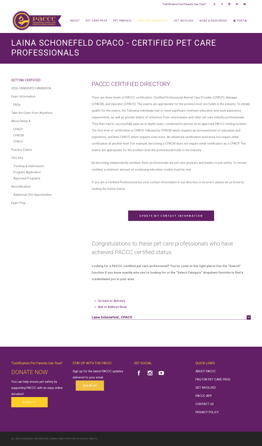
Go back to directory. (112, 301)
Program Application (27, 172)
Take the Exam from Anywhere (32, 113)
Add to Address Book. (112, 307)
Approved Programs (26, 178)
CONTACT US (204, 404)
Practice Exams (21, 150)
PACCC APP (203, 396)
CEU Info (17, 158)
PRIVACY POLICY (207, 412)
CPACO (18, 141)
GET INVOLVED (205, 387)
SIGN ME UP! (90, 385)
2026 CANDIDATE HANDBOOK (31, 88)
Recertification (21, 186)
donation (17, 394)
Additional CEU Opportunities (32, 195)
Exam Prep (18, 203)
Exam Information (23, 96)
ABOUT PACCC (205, 371)
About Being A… (21, 121)
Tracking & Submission (28, 166)
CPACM (18, 135)
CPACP (18, 129)
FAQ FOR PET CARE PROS (212, 379)
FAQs (16, 104)
